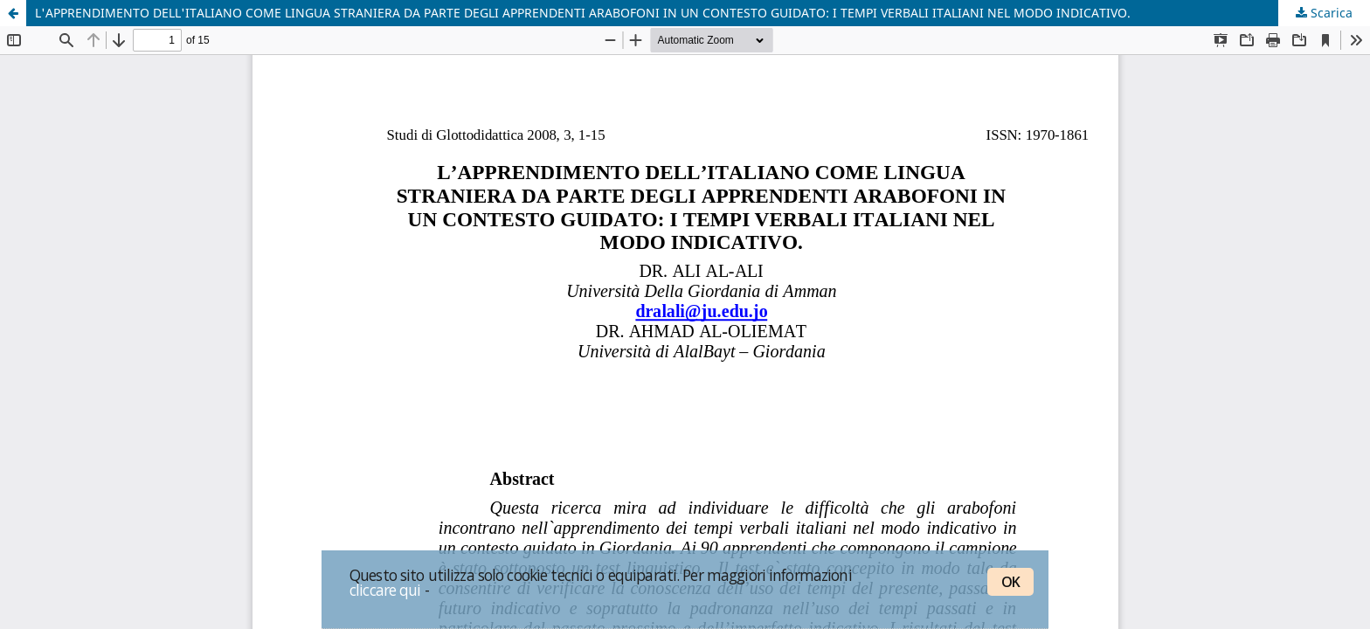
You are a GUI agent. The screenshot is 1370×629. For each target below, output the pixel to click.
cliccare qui (385, 589)
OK (1010, 581)
